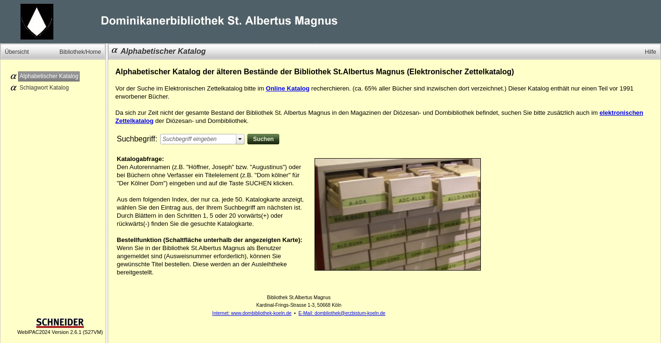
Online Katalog (288, 88)
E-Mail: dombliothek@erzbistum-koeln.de (341, 313)
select (240, 139)
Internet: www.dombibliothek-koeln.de (251, 313)
